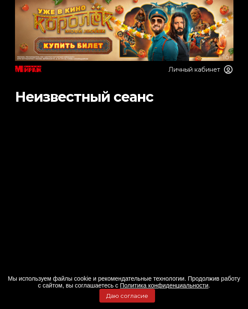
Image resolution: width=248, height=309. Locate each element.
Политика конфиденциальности (164, 285)
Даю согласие (127, 295)
